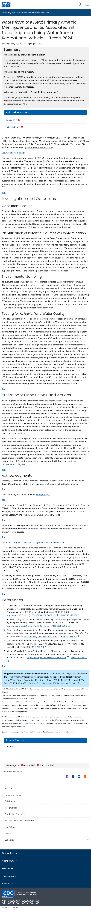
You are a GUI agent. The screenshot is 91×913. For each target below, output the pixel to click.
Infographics (11, 807)
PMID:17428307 (71, 615)
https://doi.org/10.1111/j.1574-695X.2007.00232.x (33, 615)
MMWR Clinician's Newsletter (19, 820)
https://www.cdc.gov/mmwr (29, 723)
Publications (11, 801)
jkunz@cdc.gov (43, 494)
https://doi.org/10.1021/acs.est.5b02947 (48, 657)
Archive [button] (7, 883)
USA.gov (15, 907)
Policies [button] (7, 868)
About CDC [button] (9, 860)
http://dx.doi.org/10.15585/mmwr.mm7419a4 (55, 683)
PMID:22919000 (71, 636)
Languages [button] (9, 876)
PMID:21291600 (60, 625)
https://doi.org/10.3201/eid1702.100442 (28, 625)
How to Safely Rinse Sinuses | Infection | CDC (34, 542)
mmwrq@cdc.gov (67, 732)
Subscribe (9, 839)
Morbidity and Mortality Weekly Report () (25, 12)
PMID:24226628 (40, 647)
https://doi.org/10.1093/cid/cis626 (42, 636)
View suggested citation (13, 152)
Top (4, 192)
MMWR (8, 788)
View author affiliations (39, 147)
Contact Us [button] (10, 853)
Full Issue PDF (14, 126)
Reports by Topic (13, 794)
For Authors (10, 827)
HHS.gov (5, 907)
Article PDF (13, 120)
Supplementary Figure (13, 464)
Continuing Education (15, 814)
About (8, 833)
